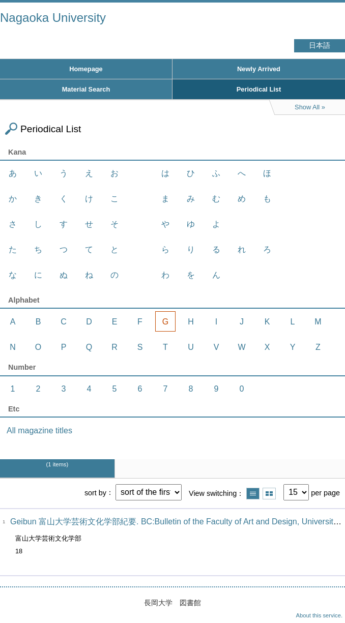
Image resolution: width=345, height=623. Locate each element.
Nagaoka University (53, 17)
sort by (95, 492)
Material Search (86, 89)
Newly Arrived (258, 69)
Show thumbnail (269, 493)
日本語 (319, 45)
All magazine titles (39, 430)
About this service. (319, 615)
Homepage (85, 69)
